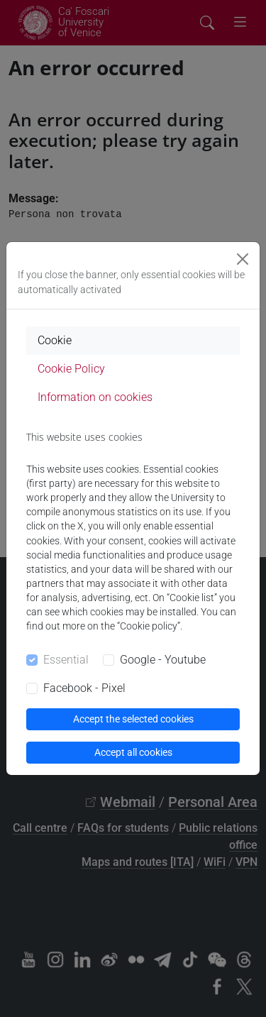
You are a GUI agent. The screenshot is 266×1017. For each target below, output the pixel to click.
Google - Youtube (163, 659)
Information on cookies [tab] (95, 397)
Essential (66, 659)
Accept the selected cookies (133, 719)
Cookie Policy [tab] (71, 368)
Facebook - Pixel (84, 688)
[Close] (242, 259)
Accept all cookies (133, 752)
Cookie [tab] (55, 340)
